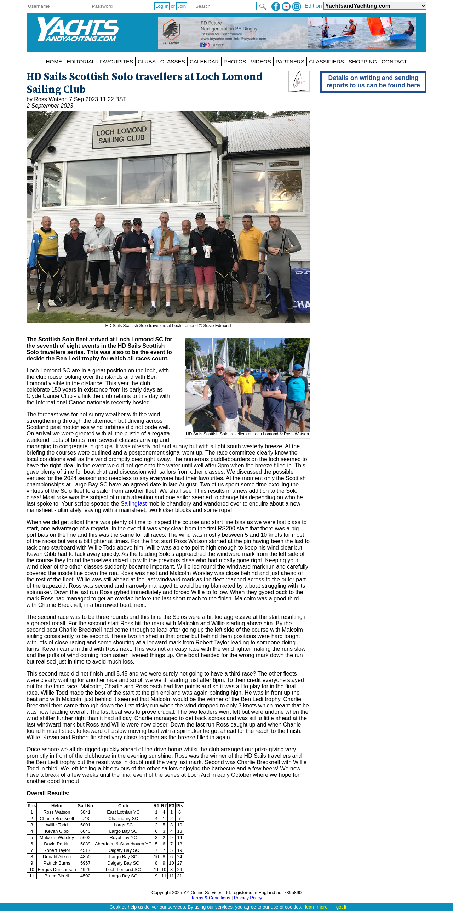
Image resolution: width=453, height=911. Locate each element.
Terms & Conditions (210, 897)
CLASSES (172, 61)
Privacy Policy (248, 897)
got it (341, 907)
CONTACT (394, 61)
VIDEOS (261, 61)
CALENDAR (204, 61)
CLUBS (147, 61)
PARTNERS (290, 61)
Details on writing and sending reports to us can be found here (373, 81)
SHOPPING (363, 61)
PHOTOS (235, 61)
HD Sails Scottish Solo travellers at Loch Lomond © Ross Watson (247, 432)
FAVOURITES (116, 61)
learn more (316, 907)
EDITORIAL (81, 61)
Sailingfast (134, 504)
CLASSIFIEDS (326, 61)
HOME (54, 61)
